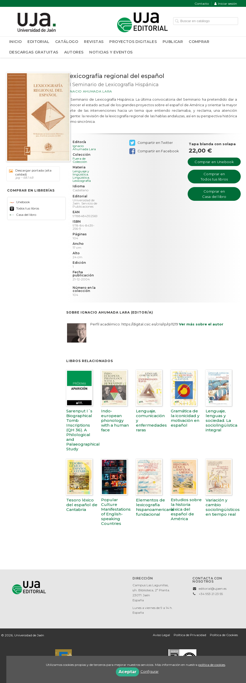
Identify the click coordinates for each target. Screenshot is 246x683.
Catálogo (66, 41)
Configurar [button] (149, 671)
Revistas (93, 41)
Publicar (173, 41)
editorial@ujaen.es (212, 589)
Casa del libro (23, 215)
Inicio (15, 41)
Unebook (20, 202)
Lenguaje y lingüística (81, 172)
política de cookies (211, 665)
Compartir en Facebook (154, 151)
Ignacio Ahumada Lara (89, 91)
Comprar (199, 41)
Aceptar (127, 671)
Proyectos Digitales (133, 41)
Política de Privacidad (190, 635)
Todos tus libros (24, 208)
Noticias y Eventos (111, 52)
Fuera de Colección (80, 160)
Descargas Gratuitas (33, 52)
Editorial (38, 41)
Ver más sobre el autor (201, 324)
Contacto (202, 4)
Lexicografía (82, 181)
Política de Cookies (224, 635)
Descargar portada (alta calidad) (31, 173)
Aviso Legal (161, 635)
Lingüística (81, 177)
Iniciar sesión (225, 4)
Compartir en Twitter (151, 142)
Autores (74, 52)
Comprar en (214, 162)
